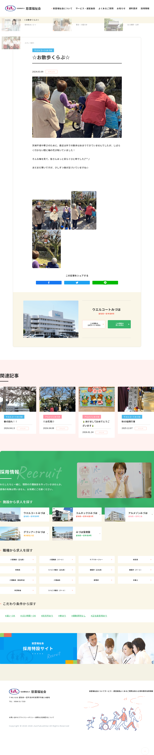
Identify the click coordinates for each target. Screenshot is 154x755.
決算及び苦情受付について (58, 738)
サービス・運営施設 (85, 8)
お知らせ (121, 8)
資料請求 (133, 8)
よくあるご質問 (106, 8)
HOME (8, 19)
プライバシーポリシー (34, 738)
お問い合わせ (16, 738)
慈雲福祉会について (62, 8)
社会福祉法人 (24, 8)
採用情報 (145, 8)
